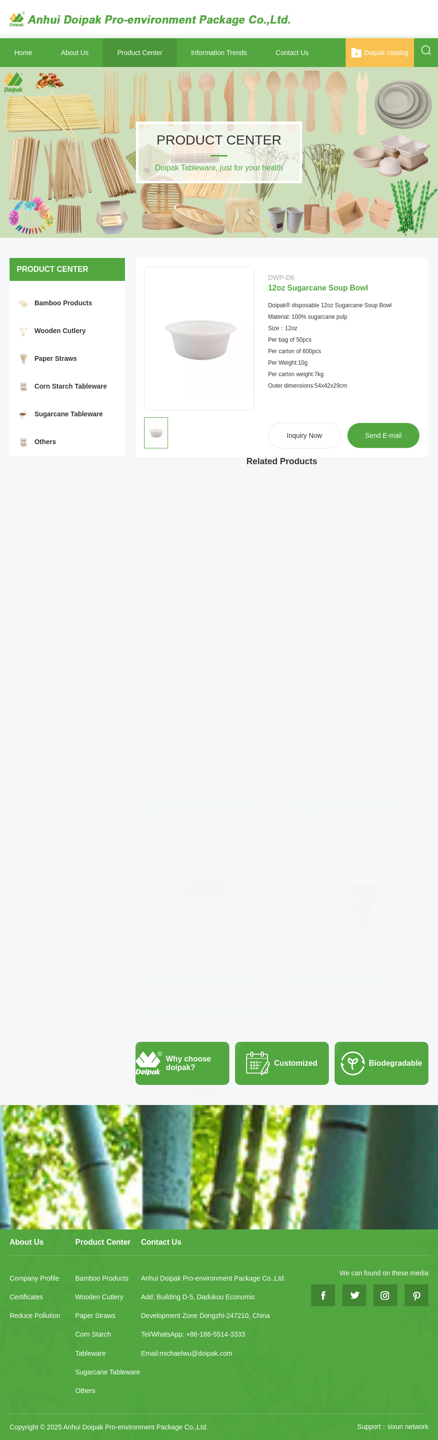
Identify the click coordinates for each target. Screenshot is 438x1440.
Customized (276, 1063)
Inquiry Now (304, 435)
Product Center (139, 52)
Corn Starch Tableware (70, 386)
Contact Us (292, 52)
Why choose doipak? (173, 1063)
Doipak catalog (379, 52)
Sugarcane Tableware (68, 414)
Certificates (26, 1297)
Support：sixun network (392, 1426)
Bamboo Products (63, 303)
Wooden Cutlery (60, 331)
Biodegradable (378, 1063)
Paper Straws (55, 358)
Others (45, 442)
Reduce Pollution (35, 1315)
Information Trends (219, 52)
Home (23, 52)
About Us (75, 52)
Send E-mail (383, 435)
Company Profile (34, 1278)
